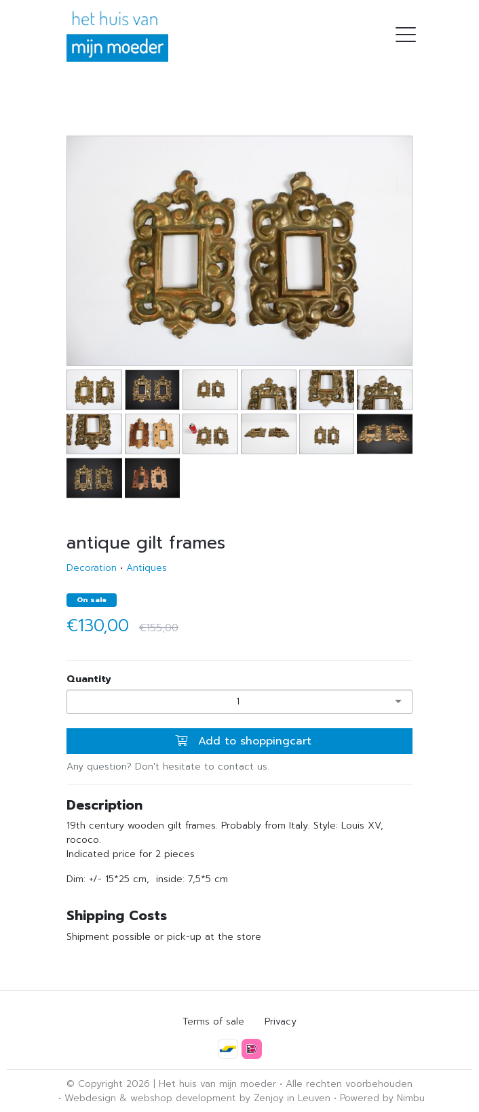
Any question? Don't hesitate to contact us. (167, 766)
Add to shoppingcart (243, 741)
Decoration (91, 568)
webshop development (183, 1098)
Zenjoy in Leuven (292, 1098)
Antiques (146, 568)
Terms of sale (213, 1021)
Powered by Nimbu (382, 1098)
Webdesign (90, 1098)
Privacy (280, 1021)
